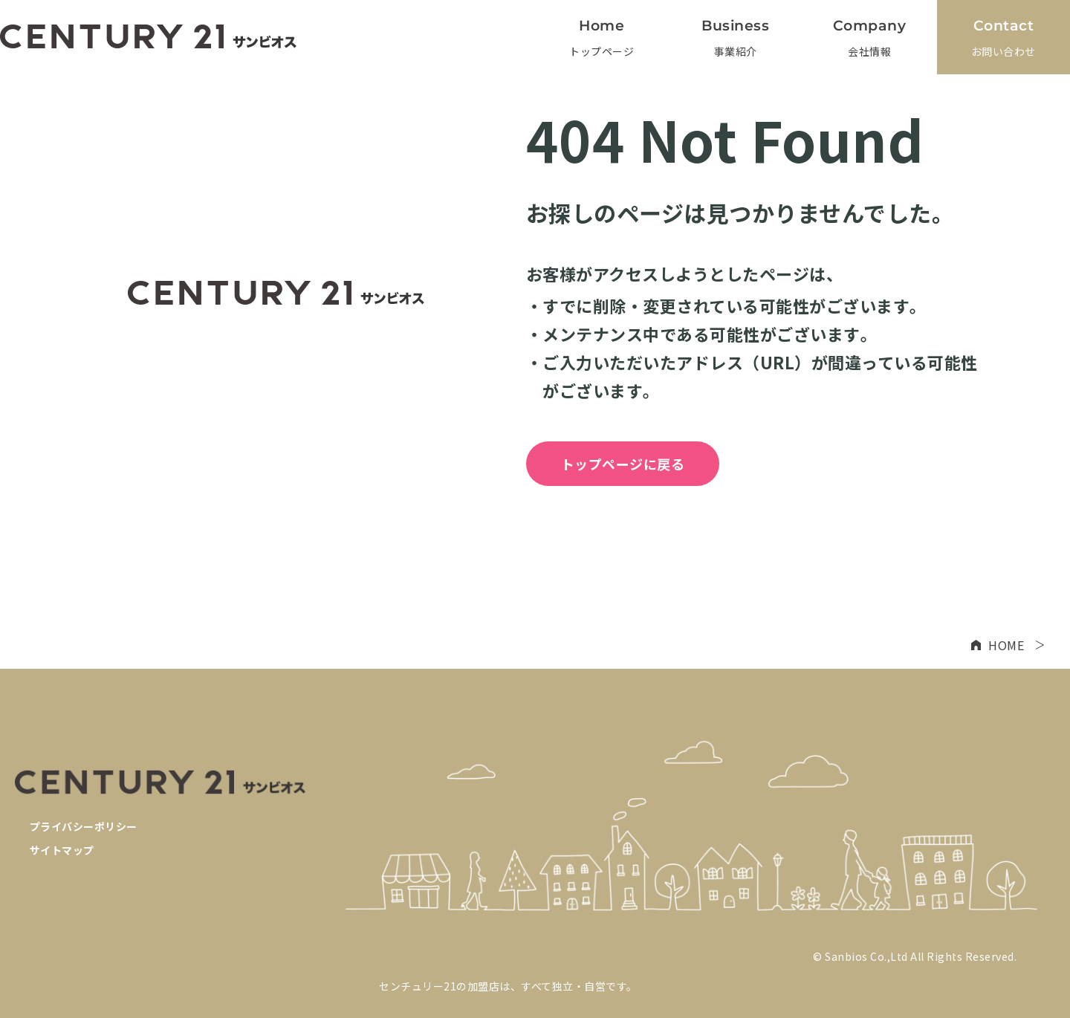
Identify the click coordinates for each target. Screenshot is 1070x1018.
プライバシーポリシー (83, 826)
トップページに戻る (623, 463)
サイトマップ (62, 850)
